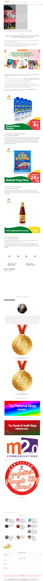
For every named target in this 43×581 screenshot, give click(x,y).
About (17, 2)
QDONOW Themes (31, 579)
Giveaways (26, 2)
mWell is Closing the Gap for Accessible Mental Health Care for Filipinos (23, 16)
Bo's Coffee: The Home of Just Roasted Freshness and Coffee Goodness (12, 538)
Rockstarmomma (17, 579)
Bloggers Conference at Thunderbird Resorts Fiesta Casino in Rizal (34, 538)
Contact (21, 2)
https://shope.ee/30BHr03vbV (13, 188)
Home (13, 2)
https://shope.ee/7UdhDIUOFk (13, 238)
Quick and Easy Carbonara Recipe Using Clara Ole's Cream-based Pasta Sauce (35, 532)
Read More (21, 20)
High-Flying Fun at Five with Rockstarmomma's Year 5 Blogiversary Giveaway (23, 520)
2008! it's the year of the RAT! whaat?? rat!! (23, 537)
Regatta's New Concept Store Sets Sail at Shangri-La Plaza (35, 526)
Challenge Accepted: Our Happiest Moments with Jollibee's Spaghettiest (23, 526)
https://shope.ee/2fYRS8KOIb (13, 135)
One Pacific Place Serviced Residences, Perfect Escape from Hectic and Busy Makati (35, 520)
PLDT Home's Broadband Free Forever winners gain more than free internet (11, 16)
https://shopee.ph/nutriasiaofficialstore (31, 78)
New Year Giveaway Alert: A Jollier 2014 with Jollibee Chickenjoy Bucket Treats (12, 520)
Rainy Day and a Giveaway (11, 525)
